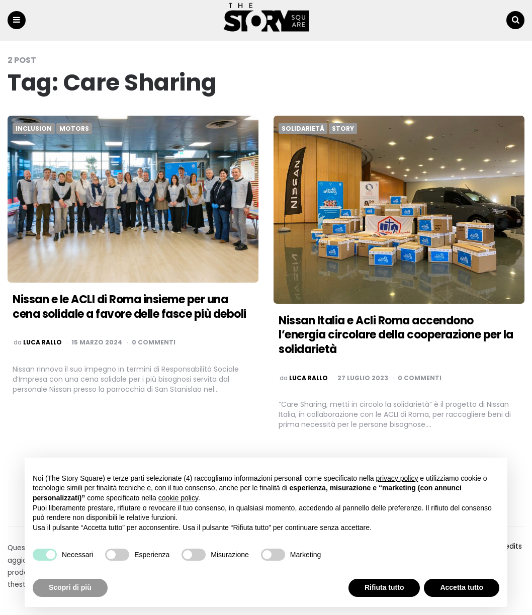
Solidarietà (303, 128)
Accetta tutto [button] (461, 587)
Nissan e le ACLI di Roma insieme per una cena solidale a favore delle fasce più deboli (129, 307)
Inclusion (34, 128)
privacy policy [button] (397, 478)
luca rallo (42, 342)
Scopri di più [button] (70, 587)
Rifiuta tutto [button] (384, 587)
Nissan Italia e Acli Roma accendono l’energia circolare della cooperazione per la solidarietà (396, 335)
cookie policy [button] (178, 498)
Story (343, 128)
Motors (74, 128)
